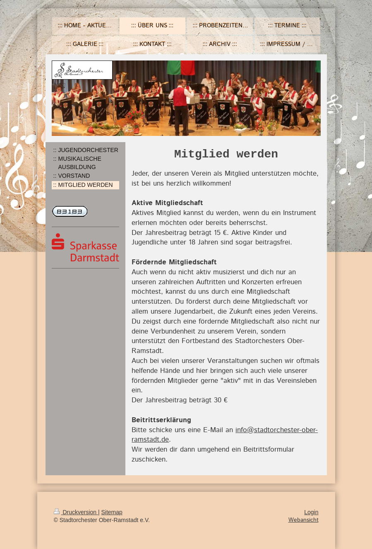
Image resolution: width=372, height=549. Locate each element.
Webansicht (303, 520)
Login (311, 512)
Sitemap (111, 512)
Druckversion (76, 512)
